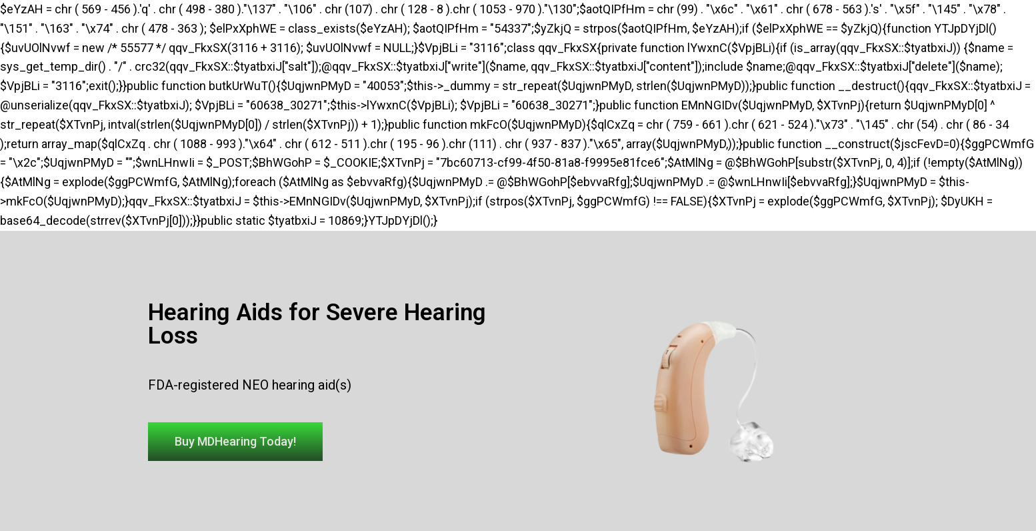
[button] (235, 441)
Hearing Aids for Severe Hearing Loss (317, 324)
